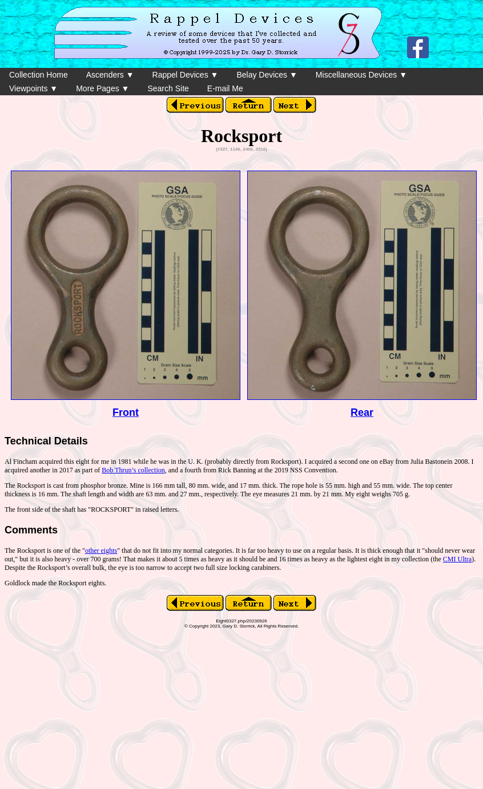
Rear (362, 412)
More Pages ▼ (102, 88)
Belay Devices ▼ (266, 74)
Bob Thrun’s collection (133, 470)
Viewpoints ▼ (33, 88)
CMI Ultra (457, 559)
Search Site (167, 88)
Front (125, 412)
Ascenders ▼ (110, 74)
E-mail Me (225, 88)
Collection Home (38, 74)
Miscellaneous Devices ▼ (361, 74)
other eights (101, 551)
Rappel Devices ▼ (185, 74)
